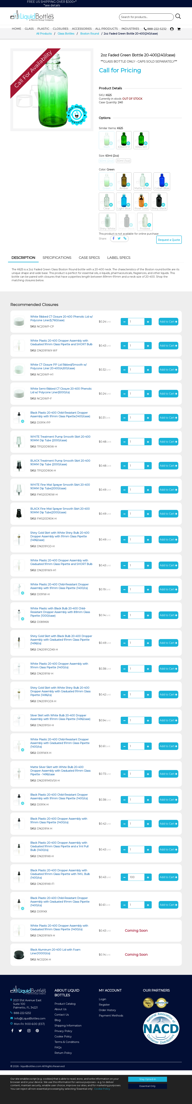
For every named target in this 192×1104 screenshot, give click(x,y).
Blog (58, 1024)
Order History (107, 1014)
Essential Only (147, 1086)
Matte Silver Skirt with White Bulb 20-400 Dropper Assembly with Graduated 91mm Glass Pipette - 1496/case (60, 775)
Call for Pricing (120, 74)
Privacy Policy (63, 1035)
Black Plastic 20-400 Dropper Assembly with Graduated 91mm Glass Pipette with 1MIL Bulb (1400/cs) (60, 878)
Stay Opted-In (147, 1079)
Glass (29, 29)
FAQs (58, 1052)
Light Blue (124, 206)
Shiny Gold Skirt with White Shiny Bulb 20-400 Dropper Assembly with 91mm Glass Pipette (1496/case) (59, 541)
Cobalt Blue (161, 186)
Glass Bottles (66, 38)
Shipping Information (68, 1030)
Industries (130, 29)
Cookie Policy (63, 1041)
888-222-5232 (155, 29)
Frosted (145, 226)
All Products (106, 29)
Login (102, 1003)
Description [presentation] (23, 262)
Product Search (146, 17)
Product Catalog (65, 1008)
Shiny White (107, 226)
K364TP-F (124, 145)
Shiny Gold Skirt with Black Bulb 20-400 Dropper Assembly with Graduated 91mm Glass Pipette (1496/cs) (61, 644)
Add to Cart (168, 326)
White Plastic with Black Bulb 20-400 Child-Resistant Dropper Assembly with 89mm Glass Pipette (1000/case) (60, 616)
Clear (106, 206)
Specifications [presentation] (57, 262)
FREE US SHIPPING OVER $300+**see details (52, 3)
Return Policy (63, 1057)
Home (16, 29)
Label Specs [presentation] (118, 262)
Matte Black (126, 226)
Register (104, 1009)
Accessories (82, 29)
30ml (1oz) (123, 165)
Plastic (43, 29)
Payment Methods (111, 1020)
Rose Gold (141, 206)
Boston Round (89, 38)
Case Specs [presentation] (89, 262)
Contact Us (62, 1019)
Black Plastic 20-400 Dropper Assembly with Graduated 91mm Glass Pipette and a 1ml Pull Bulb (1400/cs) (59, 851)
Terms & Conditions (67, 1046)
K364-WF (141, 145)
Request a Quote (169, 244)
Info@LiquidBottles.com (29, 1023)
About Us (60, 1013)
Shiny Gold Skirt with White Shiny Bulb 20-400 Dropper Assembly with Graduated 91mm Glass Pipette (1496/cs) (60, 696)
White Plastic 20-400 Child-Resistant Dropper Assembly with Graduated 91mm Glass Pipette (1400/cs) (60, 747)
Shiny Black (159, 206)
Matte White (142, 186)
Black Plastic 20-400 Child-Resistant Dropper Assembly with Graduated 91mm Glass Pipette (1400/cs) (60, 906)
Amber (124, 186)
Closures (60, 29)
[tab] (23, 262)
